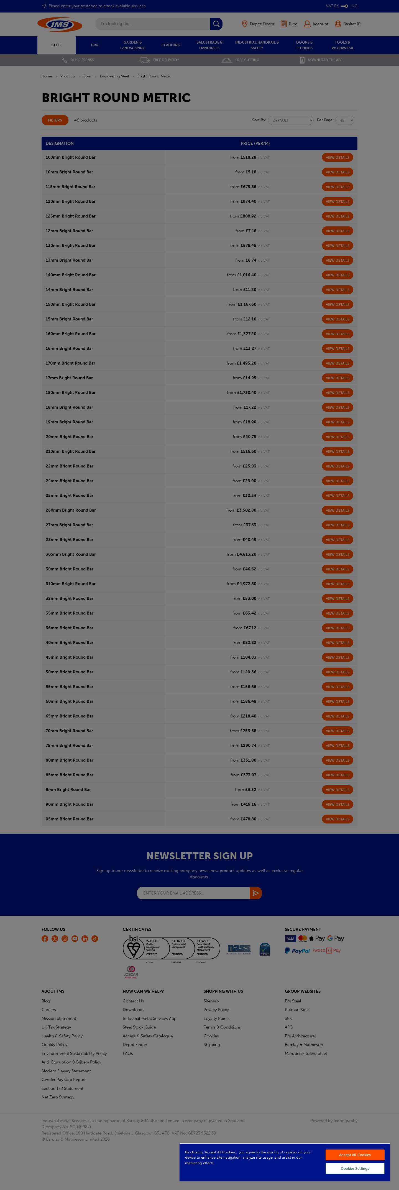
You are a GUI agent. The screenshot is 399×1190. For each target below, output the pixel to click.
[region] (285, 1162)
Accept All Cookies (355, 1155)
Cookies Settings (355, 1168)
